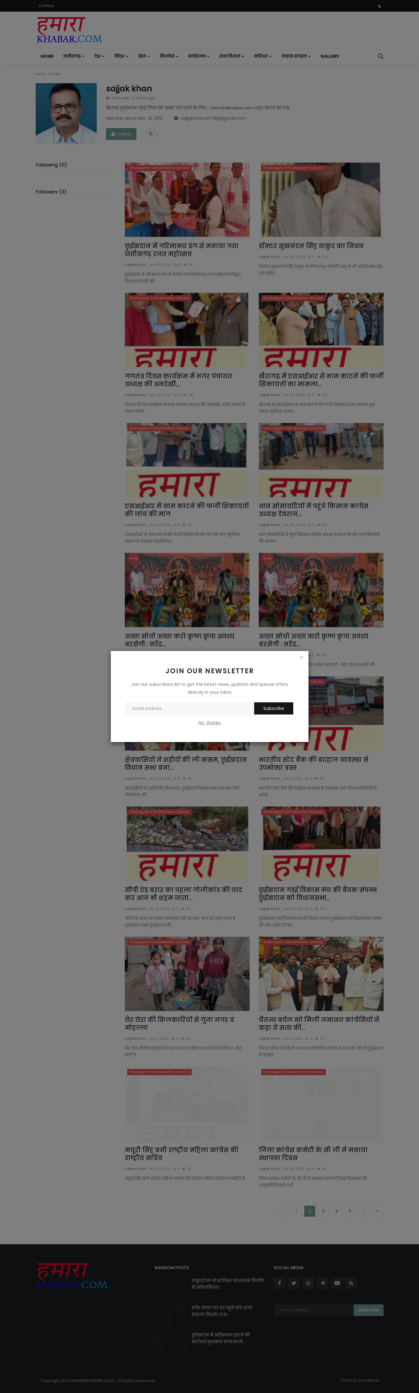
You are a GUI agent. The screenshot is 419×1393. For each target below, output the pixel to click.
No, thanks (210, 723)
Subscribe (273, 708)
